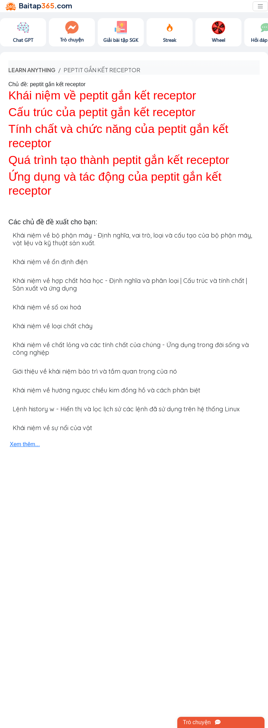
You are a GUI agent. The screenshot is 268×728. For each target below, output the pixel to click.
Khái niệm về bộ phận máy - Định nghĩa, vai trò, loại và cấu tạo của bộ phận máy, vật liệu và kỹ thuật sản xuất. (132, 239)
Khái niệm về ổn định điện (50, 262)
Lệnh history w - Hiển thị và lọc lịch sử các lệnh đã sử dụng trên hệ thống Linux (126, 409)
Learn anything (31, 70)
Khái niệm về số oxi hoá (47, 307)
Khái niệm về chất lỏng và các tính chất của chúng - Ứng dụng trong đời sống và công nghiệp (131, 349)
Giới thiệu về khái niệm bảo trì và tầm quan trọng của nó (95, 371)
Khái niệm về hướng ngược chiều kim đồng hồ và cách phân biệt (106, 390)
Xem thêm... (25, 444)
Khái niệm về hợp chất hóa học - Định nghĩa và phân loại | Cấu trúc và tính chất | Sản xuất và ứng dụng (130, 284)
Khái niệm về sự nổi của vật (52, 428)
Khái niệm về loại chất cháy (52, 326)
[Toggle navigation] (260, 6)
